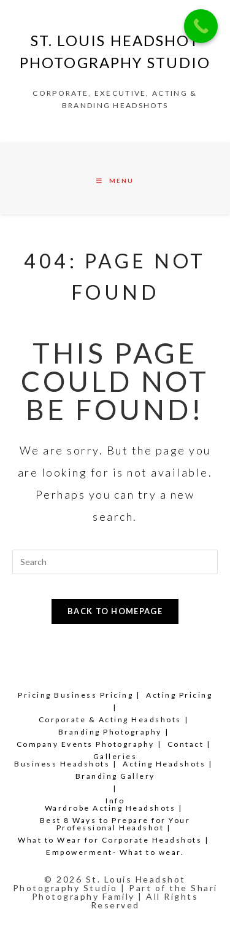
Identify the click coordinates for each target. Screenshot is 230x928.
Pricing (35, 695)
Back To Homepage (115, 611)
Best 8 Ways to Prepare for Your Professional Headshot (115, 824)
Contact (185, 744)
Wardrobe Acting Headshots (110, 808)
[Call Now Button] (201, 26)
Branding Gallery (115, 776)
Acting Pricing (179, 695)
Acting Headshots (164, 763)
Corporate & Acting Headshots (110, 719)
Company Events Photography (86, 744)
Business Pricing (93, 695)
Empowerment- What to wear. (115, 852)
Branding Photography (110, 731)
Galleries (115, 756)
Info (115, 800)
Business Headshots (62, 763)
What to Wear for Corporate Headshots (110, 839)
